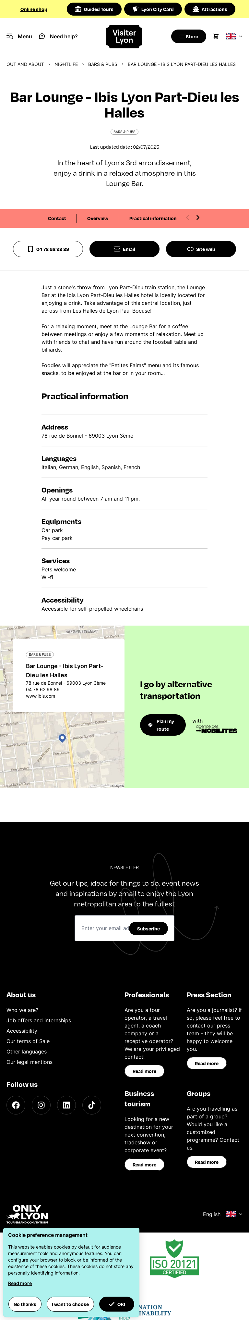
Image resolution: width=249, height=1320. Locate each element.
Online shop (33, 9)
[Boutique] (186, 36)
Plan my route (161, 725)
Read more (144, 1071)
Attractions (210, 9)
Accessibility (21, 1030)
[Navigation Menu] (19, 36)
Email (124, 249)
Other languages (26, 1051)
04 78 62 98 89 (48, 249)
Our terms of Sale (28, 1041)
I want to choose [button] (70, 1304)
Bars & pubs (102, 64)
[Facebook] (15, 1105)
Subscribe (148, 928)
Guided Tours (94, 9)
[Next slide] (198, 217)
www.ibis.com (40, 696)
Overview (97, 218)
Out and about (25, 64)
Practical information (153, 218)
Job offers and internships (38, 1020)
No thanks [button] (25, 1304)
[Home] (124, 36)
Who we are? (22, 1010)
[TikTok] (91, 1105)
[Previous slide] (187, 217)
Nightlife (66, 64)
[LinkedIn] (66, 1105)
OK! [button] (116, 1304)
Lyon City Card (153, 9)
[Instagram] (41, 1105)
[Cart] (216, 36)
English (223, 1214)
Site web (201, 249)
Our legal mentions (29, 1062)
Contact (57, 218)
